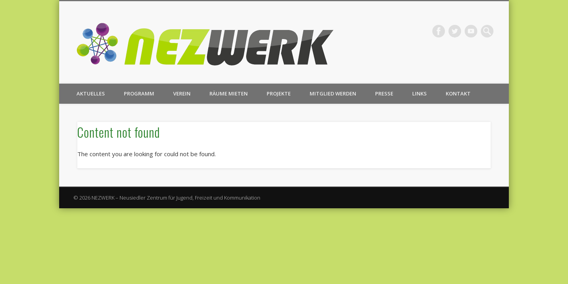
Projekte (279, 93)
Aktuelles (91, 93)
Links (419, 93)
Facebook (438, 31)
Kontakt (458, 93)
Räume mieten (228, 93)
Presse (384, 93)
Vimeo (471, 31)
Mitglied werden (333, 93)
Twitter (454, 31)
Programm (139, 93)
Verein (182, 93)
